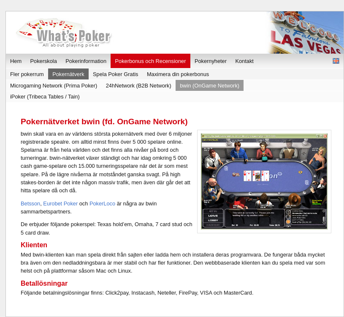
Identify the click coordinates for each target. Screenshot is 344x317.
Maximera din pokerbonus (178, 74)
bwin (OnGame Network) (209, 85)
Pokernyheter (211, 61)
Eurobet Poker (60, 203)
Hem (16, 61)
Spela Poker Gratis (115, 74)
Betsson (30, 203)
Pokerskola (43, 61)
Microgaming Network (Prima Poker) (53, 85)
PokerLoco (102, 203)
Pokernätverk (68, 74)
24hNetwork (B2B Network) (138, 85)
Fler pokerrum (27, 74)
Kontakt (244, 61)
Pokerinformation (85, 61)
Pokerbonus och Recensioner (150, 61)
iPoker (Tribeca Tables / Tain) (45, 96)
